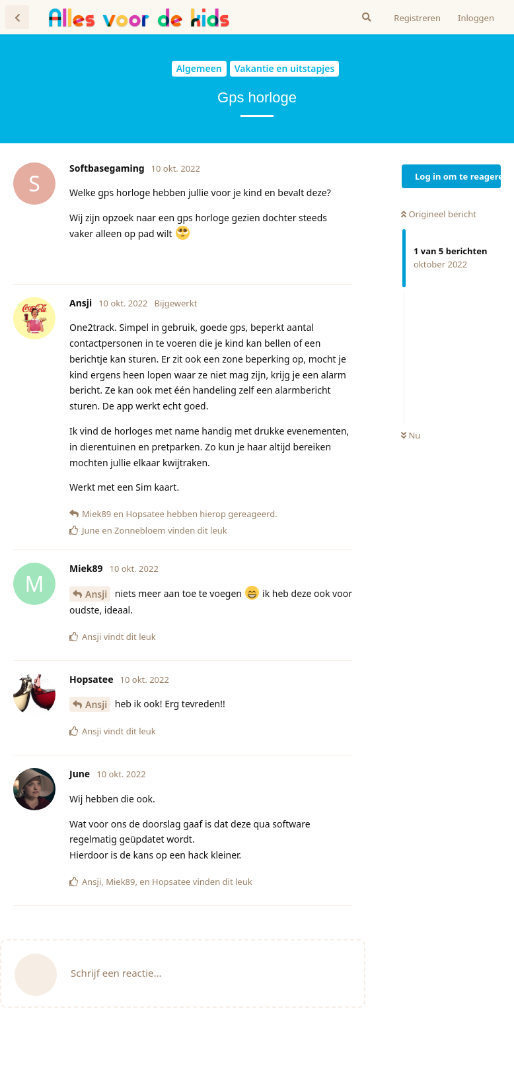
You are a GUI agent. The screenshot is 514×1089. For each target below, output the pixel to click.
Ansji (96, 594)
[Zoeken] (367, 17)
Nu (410, 435)
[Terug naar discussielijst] (17, 17)
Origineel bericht (438, 214)
